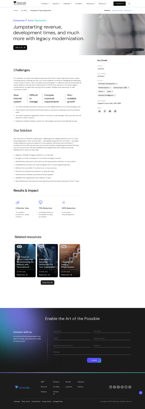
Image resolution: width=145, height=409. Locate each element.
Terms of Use (25, 401)
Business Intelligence (106, 95)
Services (56, 4)
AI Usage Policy (58, 401)
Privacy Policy (46, 401)
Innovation (128, 10)
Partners (80, 387)
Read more (47, 282)
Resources (90, 4)
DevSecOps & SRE (121, 88)
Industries (67, 4)
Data (110, 91)
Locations (68, 387)
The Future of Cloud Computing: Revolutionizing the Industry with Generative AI (25, 262)
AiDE (43, 382)
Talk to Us (20, 47)
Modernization (104, 88)
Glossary (44, 392)
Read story (22, 275)
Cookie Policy (36, 401)
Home (16, 10)
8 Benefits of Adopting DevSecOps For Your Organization (47, 263)
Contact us (119, 4)
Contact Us (56, 393)
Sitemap (17, 401)
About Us (102, 4)
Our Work (78, 4)
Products (45, 4)
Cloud (101, 91)
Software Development (108, 84)
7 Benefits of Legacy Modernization (67, 264)
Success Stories (117, 10)
